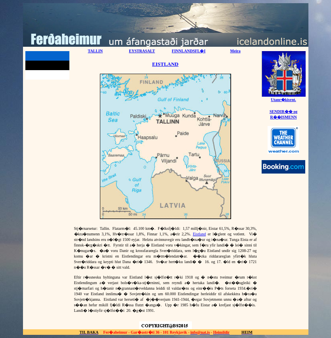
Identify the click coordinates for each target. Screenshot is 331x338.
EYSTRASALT (142, 51)
